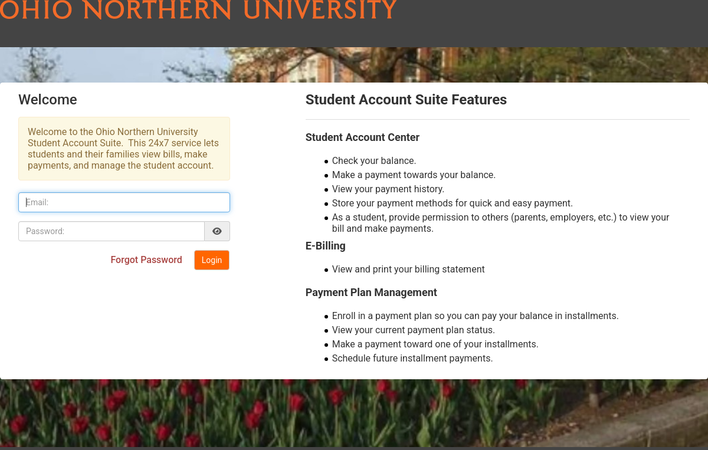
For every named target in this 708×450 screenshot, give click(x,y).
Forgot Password (147, 259)
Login (212, 260)
